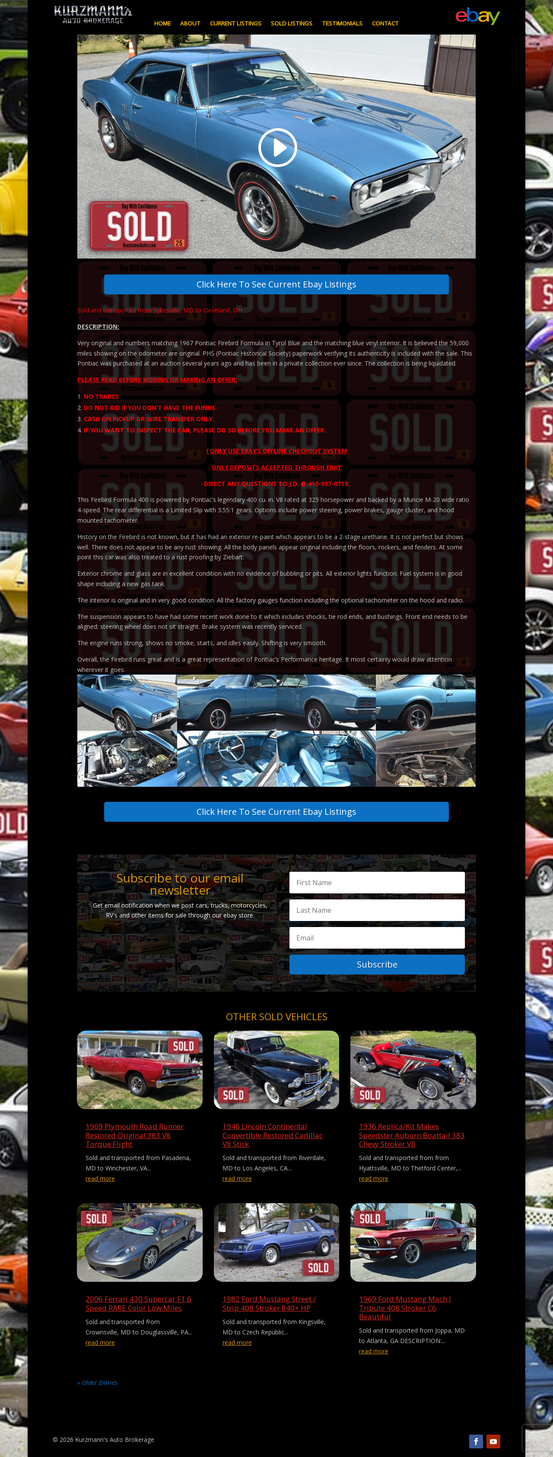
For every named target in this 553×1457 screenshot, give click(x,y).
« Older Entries (97, 1382)
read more (100, 1178)
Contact (385, 24)
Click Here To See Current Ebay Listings (276, 284)
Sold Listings (291, 24)
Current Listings (235, 24)
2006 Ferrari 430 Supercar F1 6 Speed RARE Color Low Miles (138, 1303)
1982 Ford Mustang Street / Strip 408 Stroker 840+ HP (269, 1303)
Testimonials (342, 24)
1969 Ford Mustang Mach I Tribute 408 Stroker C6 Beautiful (405, 1307)
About (190, 24)
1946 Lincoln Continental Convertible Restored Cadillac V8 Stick (272, 1135)
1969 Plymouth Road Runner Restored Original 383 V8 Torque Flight (135, 1135)
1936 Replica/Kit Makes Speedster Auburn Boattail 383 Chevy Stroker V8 (412, 1135)
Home (162, 24)
